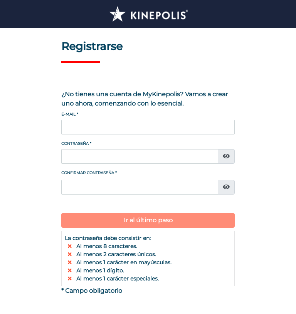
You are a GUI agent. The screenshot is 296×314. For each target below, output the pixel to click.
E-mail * (69, 114)
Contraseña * (76, 143)
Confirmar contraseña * (89, 172)
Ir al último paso (148, 220)
